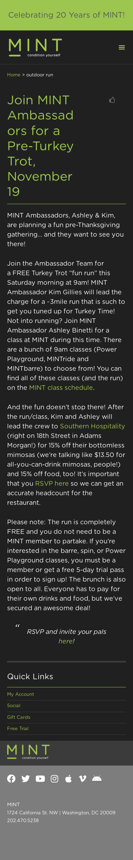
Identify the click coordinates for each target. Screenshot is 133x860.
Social (13, 706)
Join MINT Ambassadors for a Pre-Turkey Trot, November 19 (40, 146)
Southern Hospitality (92, 426)
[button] (117, 46)
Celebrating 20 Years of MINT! (66, 15)
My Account (20, 694)
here (66, 642)
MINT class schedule (61, 388)
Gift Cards (18, 717)
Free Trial (17, 729)
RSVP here (52, 484)
